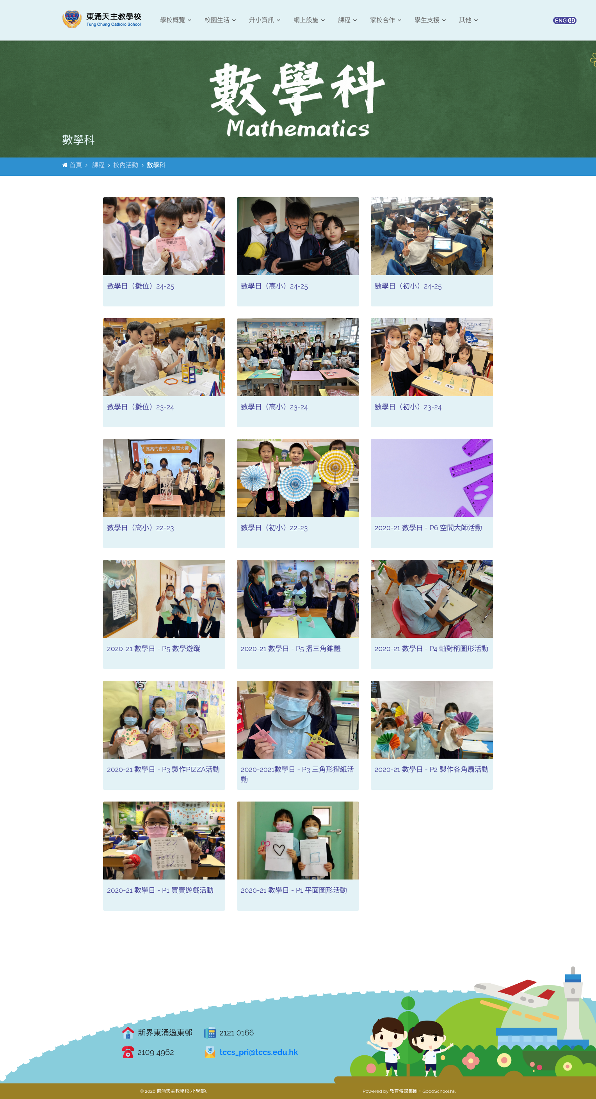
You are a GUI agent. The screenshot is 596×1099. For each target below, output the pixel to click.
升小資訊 (264, 20)
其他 (468, 20)
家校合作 (385, 20)
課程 (347, 20)
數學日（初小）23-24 (408, 407)
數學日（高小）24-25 (274, 286)
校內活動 (125, 165)
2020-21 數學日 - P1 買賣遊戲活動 (160, 890)
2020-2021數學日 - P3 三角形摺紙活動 (297, 774)
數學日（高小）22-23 (140, 528)
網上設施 (309, 20)
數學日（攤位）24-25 (140, 286)
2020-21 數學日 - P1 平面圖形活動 (294, 890)
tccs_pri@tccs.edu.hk (259, 1052)
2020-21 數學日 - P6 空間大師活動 (428, 528)
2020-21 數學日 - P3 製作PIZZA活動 (163, 769)
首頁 (75, 165)
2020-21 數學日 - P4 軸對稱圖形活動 (431, 648)
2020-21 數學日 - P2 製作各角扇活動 (432, 769)
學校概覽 (175, 20)
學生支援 (430, 20)
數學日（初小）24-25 (408, 286)
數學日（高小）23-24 (274, 407)
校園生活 (220, 20)
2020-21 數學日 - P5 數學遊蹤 (153, 648)
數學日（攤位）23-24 (140, 407)
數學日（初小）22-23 (274, 528)
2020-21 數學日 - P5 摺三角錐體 (291, 648)
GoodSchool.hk (438, 1091)
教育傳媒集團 (404, 1091)
